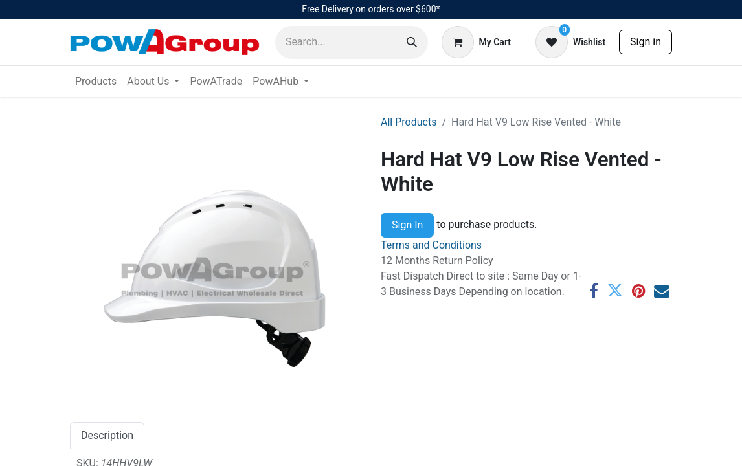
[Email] (661, 291)
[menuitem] (96, 81)
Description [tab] (107, 435)
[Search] (412, 42)
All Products (408, 122)
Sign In (407, 225)
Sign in (645, 42)
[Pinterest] (638, 291)
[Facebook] (593, 291)
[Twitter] (615, 291)
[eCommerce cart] (476, 42)
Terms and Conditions (431, 245)
